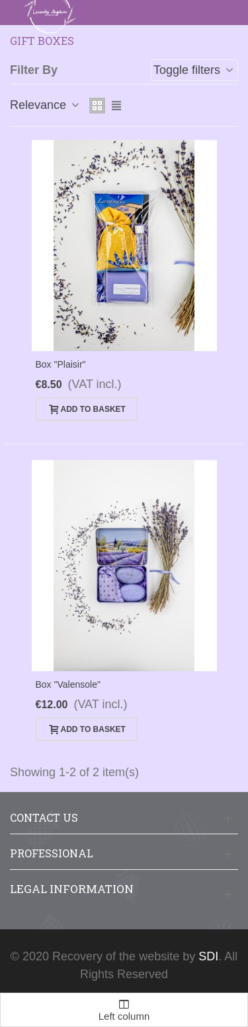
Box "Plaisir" (61, 364)
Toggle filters (194, 70)
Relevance (45, 105)
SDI (208, 956)
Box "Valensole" (68, 684)
